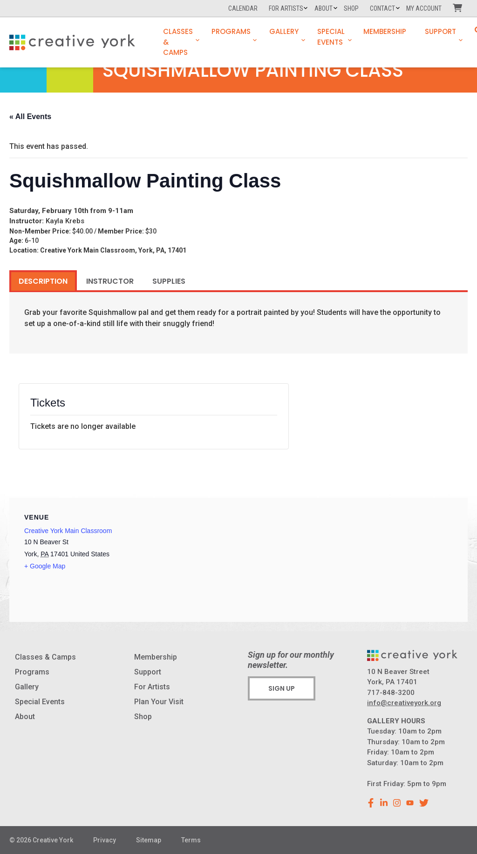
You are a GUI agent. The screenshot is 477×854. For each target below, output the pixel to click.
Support (440, 31)
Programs (231, 31)
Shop (351, 8)
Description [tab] (43, 281)
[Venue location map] (348, 562)
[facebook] (371, 802)
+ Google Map (44, 566)
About (323, 8)
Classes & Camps (178, 42)
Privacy (104, 840)
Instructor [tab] (110, 281)
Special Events (331, 37)
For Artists (286, 8)
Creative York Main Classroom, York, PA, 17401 (113, 250)
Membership (384, 31)
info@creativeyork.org (404, 703)
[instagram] (397, 802)
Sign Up (281, 688)
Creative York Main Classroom (68, 530)
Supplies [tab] (168, 281)
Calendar (243, 8)
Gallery (284, 31)
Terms (191, 840)
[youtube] (410, 802)
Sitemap (148, 840)
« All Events (30, 116)
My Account (424, 8)
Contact (382, 8)
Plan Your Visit (159, 701)
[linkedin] (384, 802)
